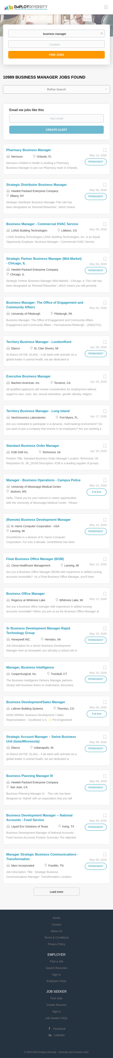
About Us (56, 931)
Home (56, 917)
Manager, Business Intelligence (30, 667)
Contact (56, 924)
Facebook (59, 1028)
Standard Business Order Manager (32, 445)
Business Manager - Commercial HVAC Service (42, 224)
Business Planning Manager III (29, 776)
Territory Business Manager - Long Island (37, 411)
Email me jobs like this (26, 110)
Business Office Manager (25, 593)
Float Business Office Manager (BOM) (35, 559)
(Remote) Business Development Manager (38, 519)
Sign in (56, 974)
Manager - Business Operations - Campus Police (43, 480)
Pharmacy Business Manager (28, 150)
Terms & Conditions (56, 937)
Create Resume (56, 1004)
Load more (56, 891)
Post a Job (56, 961)
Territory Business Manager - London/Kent (38, 342)
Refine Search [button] (56, 89)
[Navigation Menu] (106, 7)
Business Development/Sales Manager (35, 702)
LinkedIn (59, 1035)
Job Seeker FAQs (57, 1018)
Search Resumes (56, 968)
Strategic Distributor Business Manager (36, 184)
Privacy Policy (56, 944)
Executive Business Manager (28, 376)
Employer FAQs (56, 981)
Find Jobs (56, 54)
